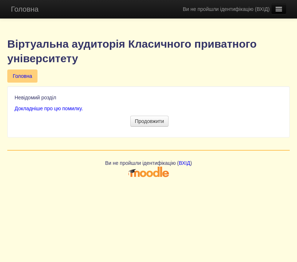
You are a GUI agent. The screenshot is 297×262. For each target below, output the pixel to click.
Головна (25, 9)
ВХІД (262, 9)
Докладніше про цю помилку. (49, 108)
